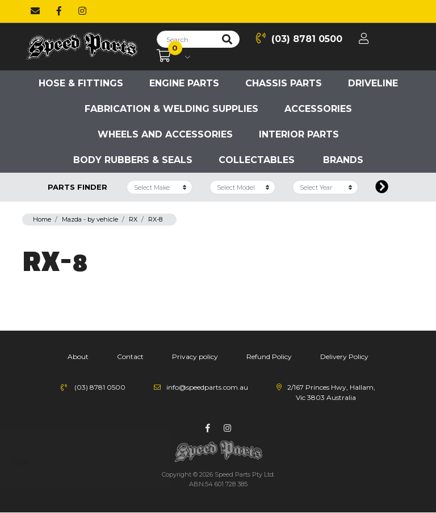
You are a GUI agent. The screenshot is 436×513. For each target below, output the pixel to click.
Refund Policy (269, 356)
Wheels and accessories (165, 134)
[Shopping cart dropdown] (173, 56)
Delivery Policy (344, 356)
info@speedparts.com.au (207, 387)
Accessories (318, 108)
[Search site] (227, 39)
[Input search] (186, 39)
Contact (130, 356)
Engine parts (184, 83)
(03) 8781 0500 (299, 38)
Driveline (373, 83)
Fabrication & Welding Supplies (171, 108)
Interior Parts (299, 134)
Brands (343, 160)
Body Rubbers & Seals (132, 160)
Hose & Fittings (81, 83)
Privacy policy (195, 356)
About (78, 356)
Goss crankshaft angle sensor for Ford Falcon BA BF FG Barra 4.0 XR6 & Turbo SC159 (107, 459)
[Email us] (35, 11)
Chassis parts (283, 83)
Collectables (257, 160)
